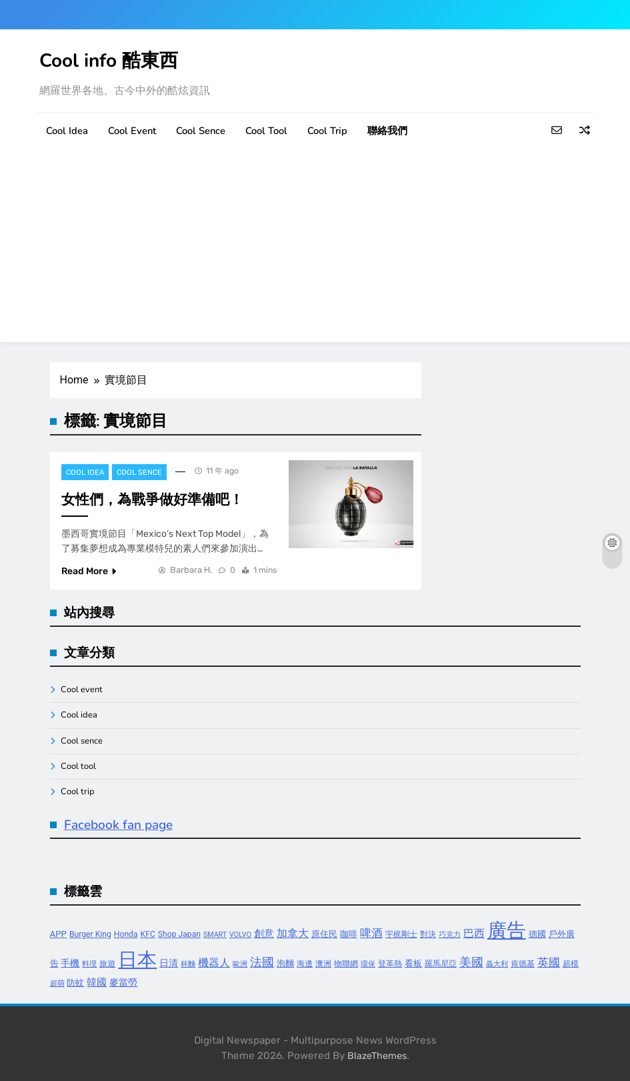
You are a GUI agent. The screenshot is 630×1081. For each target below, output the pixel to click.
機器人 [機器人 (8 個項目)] (214, 962)
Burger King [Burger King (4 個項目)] (90, 934)
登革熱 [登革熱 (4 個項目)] (390, 963)
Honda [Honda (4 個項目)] (126, 934)
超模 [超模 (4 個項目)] (571, 963)
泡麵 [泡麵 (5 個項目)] (285, 963)
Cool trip (327, 130)
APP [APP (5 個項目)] (58, 934)
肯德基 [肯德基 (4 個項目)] (523, 963)
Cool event (132, 130)
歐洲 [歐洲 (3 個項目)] (240, 964)
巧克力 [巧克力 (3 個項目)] (450, 934)
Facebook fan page (118, 825)
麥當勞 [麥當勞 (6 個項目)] (123, 982)
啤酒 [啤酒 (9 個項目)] (371, 933)
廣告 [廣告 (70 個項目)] (506, 930)
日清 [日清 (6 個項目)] (168, 963)
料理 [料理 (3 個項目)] (89, 964)
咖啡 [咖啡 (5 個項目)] (348, 934)
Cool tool (266, 130)
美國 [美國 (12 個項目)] (471, 962)
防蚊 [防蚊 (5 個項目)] (75, 983)
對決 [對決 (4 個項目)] (428, 934)
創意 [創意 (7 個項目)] (264, 934)
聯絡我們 (387, 130)
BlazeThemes (377, 1056)
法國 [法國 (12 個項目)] (262, 962)
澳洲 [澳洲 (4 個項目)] (323, 963)
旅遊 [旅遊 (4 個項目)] (107, 963)
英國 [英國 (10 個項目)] (548, 962)
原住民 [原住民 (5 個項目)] (324, 934)
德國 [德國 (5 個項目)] (537, 934)
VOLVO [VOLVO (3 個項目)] (240, 934)
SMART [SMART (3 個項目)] (215, 934)
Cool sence (200, 130)
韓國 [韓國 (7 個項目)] (97, 982)
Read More (88, 571)
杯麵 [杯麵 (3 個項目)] (188, 964)
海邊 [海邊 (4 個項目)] (305, 963)
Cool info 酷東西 (108, 60)
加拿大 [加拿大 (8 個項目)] (293, 933)
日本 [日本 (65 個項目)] (137, 959)
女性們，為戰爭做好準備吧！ (152, 499)
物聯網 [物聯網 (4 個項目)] (346, 963)
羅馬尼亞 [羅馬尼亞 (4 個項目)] (441, 963)
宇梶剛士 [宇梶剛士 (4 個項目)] (401, 934)
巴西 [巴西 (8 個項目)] (474, 933)
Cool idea (67, 130)
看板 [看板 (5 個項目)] (413, 963)
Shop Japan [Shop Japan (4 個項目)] (179, 934)
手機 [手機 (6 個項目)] (70, 963)
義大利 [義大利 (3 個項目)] (497, 964)
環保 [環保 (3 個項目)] (368, 964)
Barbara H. (191, 570)
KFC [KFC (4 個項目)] (148, 934)
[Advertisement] (315, 248)
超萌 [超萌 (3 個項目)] (57, 983)
